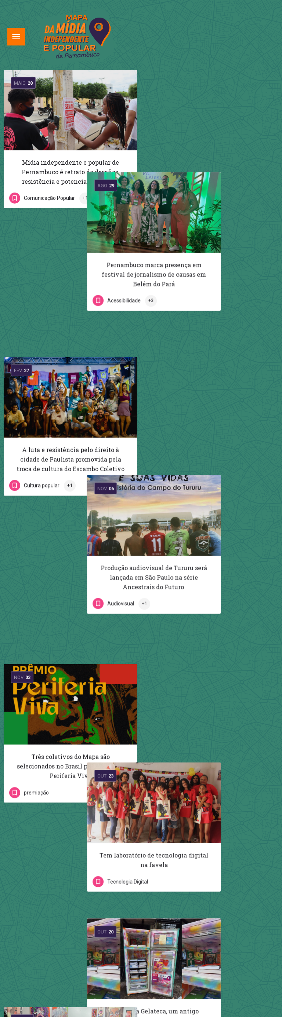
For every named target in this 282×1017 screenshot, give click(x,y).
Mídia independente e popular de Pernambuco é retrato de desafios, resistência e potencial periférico (70, 171)
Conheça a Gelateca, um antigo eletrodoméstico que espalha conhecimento (210, 600)
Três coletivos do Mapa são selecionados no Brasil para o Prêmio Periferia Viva (70, 463)
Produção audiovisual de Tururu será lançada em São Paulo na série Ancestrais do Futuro (211, 317)
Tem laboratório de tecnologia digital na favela (211, 459)
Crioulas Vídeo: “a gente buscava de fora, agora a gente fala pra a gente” (210, 741)
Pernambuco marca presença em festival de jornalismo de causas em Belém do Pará (211, 171)
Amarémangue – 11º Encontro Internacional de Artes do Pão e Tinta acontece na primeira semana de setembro (71, 614)
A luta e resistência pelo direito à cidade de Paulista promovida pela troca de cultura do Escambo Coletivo (70, 317)
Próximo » (162, 826)
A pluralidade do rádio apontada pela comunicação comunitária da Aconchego (72, 765)
